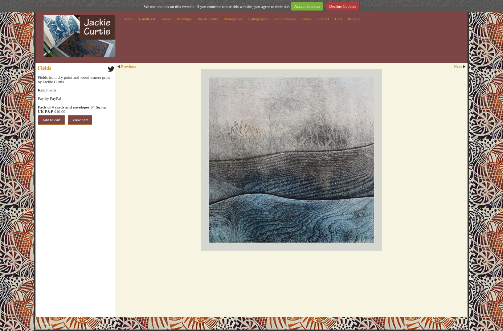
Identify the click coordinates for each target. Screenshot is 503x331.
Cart (338, 19)
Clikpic (62, 323)
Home (128, 19)
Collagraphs (258, 19)
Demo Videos (285, 19)
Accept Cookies (307, 6)
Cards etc (147, 19)
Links (306, 19)
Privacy (354, 19)
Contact (323, 19)
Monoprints (233, 19)
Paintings (184, 19)
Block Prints (207, 19)
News (166, 19)
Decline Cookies (342, 6)
